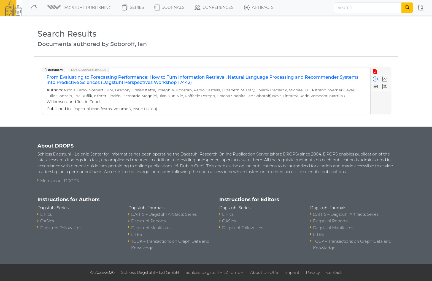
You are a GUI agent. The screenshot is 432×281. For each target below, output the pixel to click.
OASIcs (47, 221)
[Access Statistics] (385, 79)
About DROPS (264, 272)
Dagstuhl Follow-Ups (60, 227)
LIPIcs (46, 214)
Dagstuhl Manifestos (151, 227)
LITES (136, 234)
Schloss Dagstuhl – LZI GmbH (150, 272)
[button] (79, 7)
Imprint (292, 272)
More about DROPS (59, 180)
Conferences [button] (214, 7)
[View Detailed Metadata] (375, 79)
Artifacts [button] (259, 7)
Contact (334, 272)
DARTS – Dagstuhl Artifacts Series (164, 214)
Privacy (313, 272)
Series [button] (133, 7)
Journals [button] (169, 7)
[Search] (368, 7)
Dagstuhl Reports (148, 221)
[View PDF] (375, 71)
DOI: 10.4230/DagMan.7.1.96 (88, 69)
